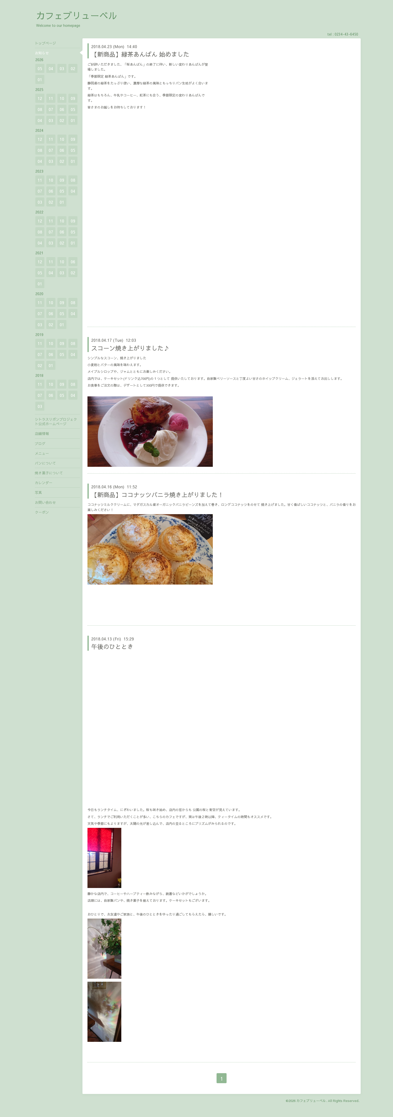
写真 (38, 492)
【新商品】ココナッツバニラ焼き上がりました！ (157, 494)
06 (62, 109)
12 (40, 98)
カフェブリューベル (76, 15)
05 (40, 68)
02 (73, 68)
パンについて (45, 463)
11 (51, 98)
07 (51, 109)
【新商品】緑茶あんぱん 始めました (140, 54)
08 (40, 109)
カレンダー (43, 482)
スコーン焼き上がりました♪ (130, 348)
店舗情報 (42, 433)
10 (62, 98)
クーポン (42, 512)
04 (51, 68)
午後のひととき (112, 646)
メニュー (42, 453)
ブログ (40, 443)
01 (40, 79)
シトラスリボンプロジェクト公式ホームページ (56, 421)
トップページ (45, 43)
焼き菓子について (49, 472)
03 (62, 68)
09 (73, 98)
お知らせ (42, 52)
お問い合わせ (45, 502)
